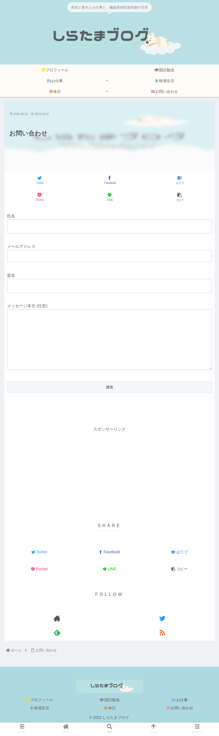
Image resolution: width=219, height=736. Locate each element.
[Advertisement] (109, 481)
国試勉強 (109, 710)
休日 (109, 719)
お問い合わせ (180, 719)
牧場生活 (39, 719)
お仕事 (180, 710)
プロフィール (39, 710)
